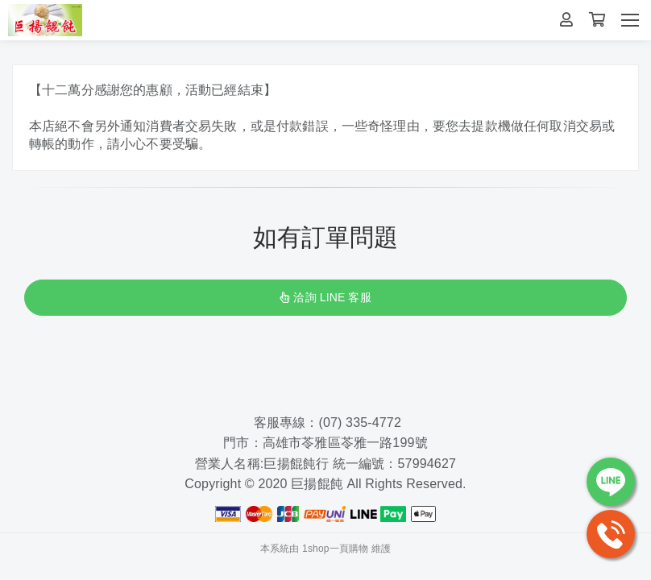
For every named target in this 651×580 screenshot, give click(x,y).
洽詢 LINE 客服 (325, 297)
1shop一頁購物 (335, 548)
